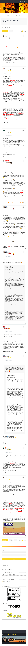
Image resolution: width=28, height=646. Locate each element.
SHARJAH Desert (14, 624)
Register (6, 547)
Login (3, 547)
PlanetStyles (15, 634)
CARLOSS (8, 206)
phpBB (8, 634)
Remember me (5, 557)
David (4, 326)
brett (7, 266)
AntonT (6, 35)
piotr (6, 447)
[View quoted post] (10, 266)
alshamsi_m (7, 160)
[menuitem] (2, 1)
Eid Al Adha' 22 (6, 27)
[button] (25, 31)
